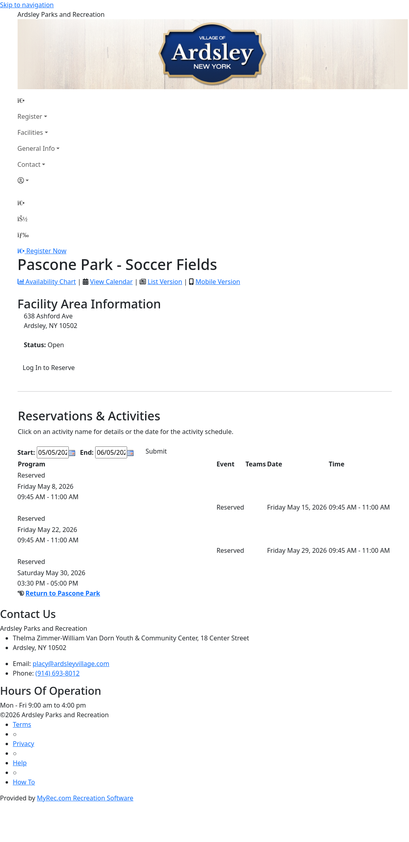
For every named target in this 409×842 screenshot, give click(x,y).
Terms (22, 724)
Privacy (23, 743)
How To (24, 782)
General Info (36, 148)
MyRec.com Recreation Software (85, 798)
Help (20, 762)
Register (30, 116)
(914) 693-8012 (58, 673)
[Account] (39, 180)
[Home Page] (39, 100)
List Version (165, 281)
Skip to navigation (27, 4)
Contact (29, 164)
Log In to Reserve (49, 367)
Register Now (46, 250)
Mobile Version (218, 281)
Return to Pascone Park (63, 593)
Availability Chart (47, 281)
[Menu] (23, 235)
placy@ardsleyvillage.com (71, 663)
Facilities (30, 132)
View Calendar (111, 281)
